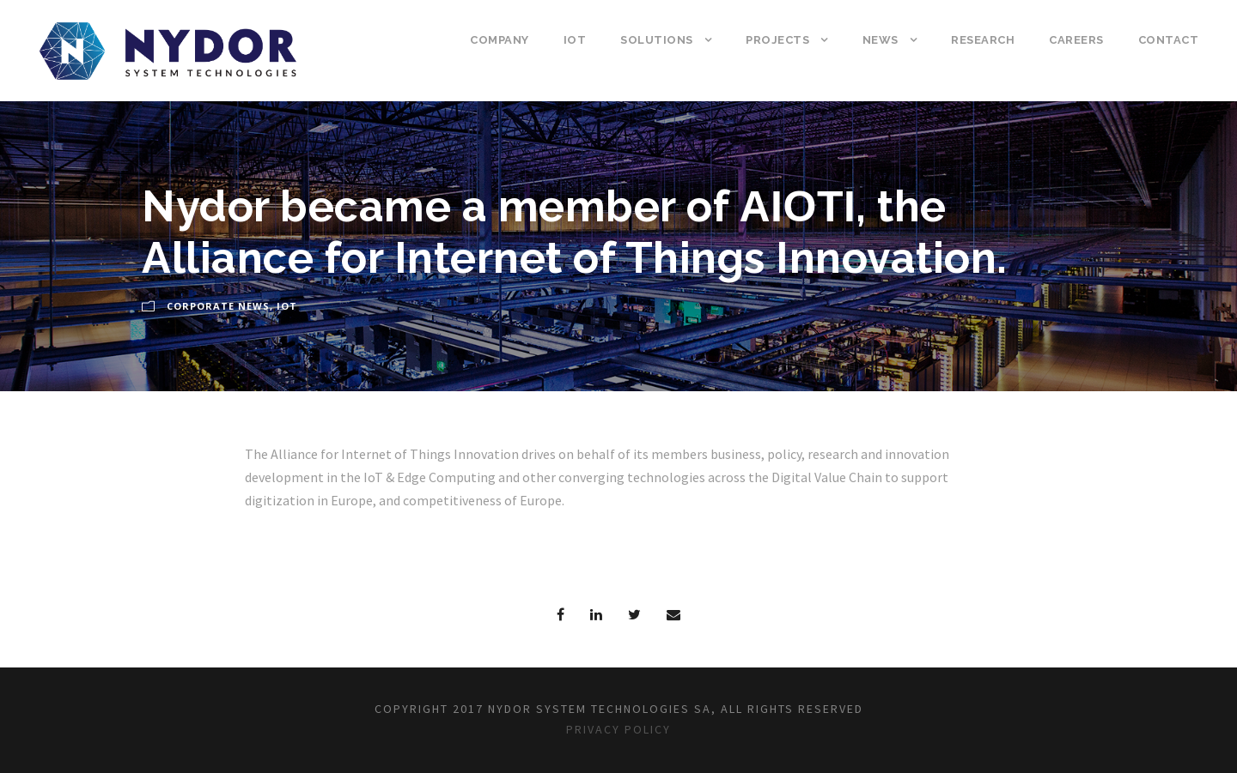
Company (499, 39)
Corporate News (218, 305)
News (880, 39)
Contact (1168, 39)
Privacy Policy (618, 729)
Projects (777, 39)
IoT (575, 39)
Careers (1076, 39)
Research (983, 39)
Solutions (656, 39)
